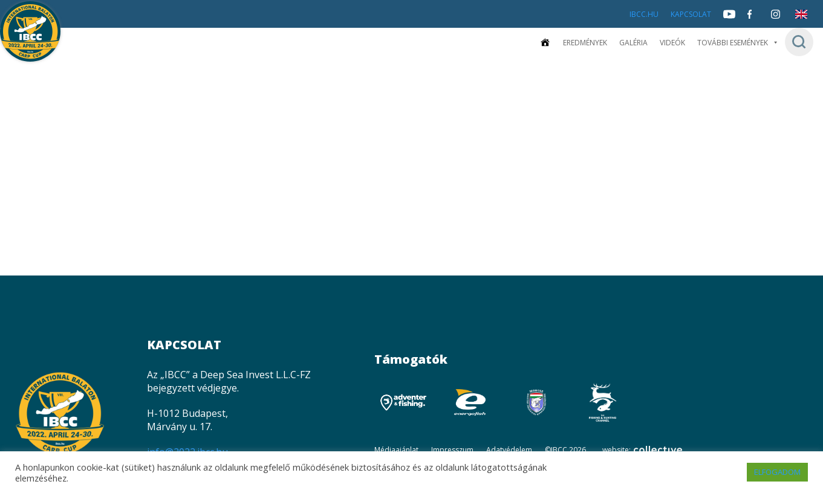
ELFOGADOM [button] (777, 471)
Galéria (633, 42)
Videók (672, 42)
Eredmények (585, 42)
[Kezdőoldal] (545, 42)
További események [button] (738, 42)
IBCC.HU (644, 14)
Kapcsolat (691, 14)
